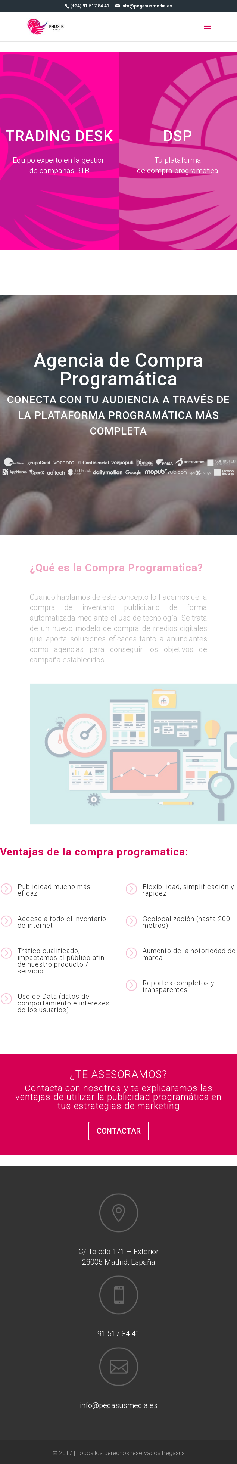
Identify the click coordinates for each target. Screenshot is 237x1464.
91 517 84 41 (118, 1333)
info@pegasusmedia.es (119, 1405)
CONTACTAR (119, 1130)
